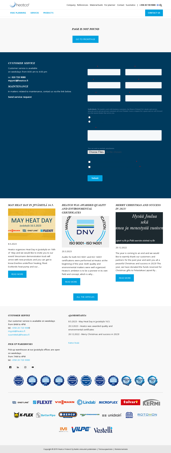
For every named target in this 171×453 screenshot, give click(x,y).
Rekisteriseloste (121, 449)
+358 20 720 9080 (147, 5)
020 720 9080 (19, 77)
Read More (17, 274)
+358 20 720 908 (20, 327)
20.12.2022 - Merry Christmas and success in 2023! (93, 334)
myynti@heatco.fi (16, 331)
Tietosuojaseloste (106, 449)
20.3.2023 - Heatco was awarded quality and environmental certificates (90, 328)
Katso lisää (73, 342)
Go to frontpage (85, 39)
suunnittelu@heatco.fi (19, 334)
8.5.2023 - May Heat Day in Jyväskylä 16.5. (89, 321)
